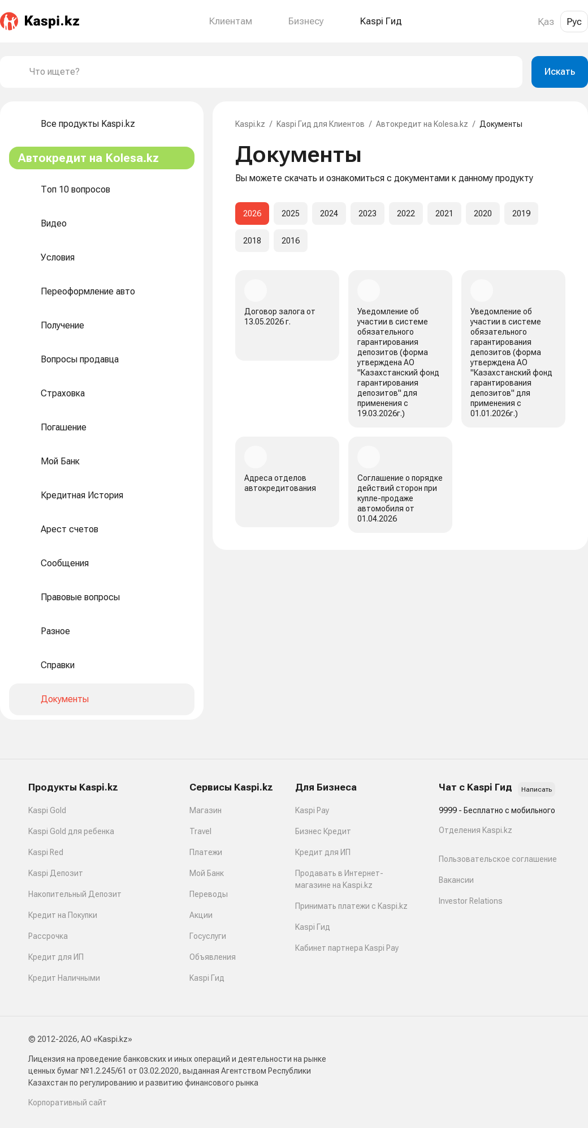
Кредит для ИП (56, 957)
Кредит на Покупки (62, 915)
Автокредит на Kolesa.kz (422, 124)
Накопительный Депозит (75, 894)
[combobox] (271, 72)
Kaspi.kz (250, 124)
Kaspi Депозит (55, 873)
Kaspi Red (45, 852)
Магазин (205, 810)
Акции (201, 915)
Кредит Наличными (64, 977)
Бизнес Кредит (323, 831)
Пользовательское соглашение (498, 859)
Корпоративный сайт (67, 1102)
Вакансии (456, 880)
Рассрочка (48, 936)
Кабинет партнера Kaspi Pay (347, 947)
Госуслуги (207, 936)
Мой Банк (206, 873)
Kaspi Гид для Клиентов (320, 124)
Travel (200, 831)
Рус (574, 21)
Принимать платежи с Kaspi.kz (351, 906)
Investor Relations (471, 900)
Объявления (212, 957)
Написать (536, 789)
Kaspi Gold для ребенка (71, 831)
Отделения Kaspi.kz (475, 830)
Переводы (208, 894)
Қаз (546, 21)
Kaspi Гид (206, 977)
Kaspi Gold (47, 810)
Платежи (205, 852)
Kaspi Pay (312, 810)
